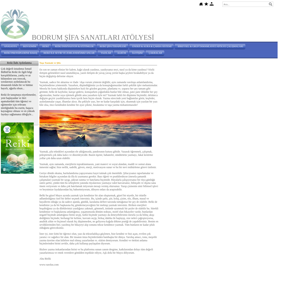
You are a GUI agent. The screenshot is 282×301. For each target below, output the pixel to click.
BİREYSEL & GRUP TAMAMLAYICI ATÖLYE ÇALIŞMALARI (210, 46)
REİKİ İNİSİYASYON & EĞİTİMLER (74, 46)
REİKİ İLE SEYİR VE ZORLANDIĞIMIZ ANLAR (69, 53)
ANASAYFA (10, 46)
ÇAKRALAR (155, 53)
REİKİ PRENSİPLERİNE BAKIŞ (20, 53)
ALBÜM (121, 53)
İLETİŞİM (137, 53)
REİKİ (45, 46)
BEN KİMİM (29, 46)
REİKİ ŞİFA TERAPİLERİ (113, 46)
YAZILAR (106, 53)
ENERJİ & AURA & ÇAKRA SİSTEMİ (152, 46)
